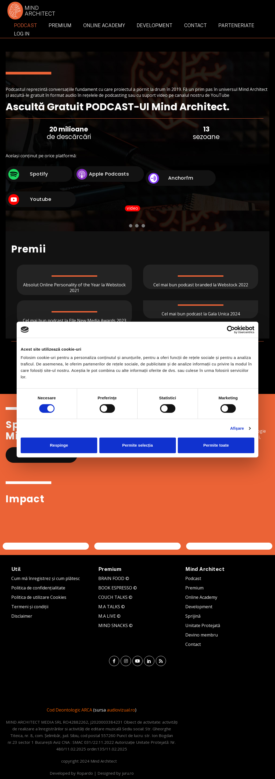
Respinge (59, 445)
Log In (22, 34)
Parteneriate (236, 25)
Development (154, 25)
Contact (195, 25)
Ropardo (85, 773)
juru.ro (128, 773)
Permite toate (216, 445)
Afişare (237, 428)
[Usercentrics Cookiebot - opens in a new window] (230, 330)
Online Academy (104, 25)
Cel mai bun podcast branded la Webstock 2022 (200, 285)
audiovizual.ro (121, 710)
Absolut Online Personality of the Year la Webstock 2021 (74, 288)
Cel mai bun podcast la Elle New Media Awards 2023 (74, 320)
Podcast (25, 25)
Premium (60, 25)
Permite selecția (137, 445)
